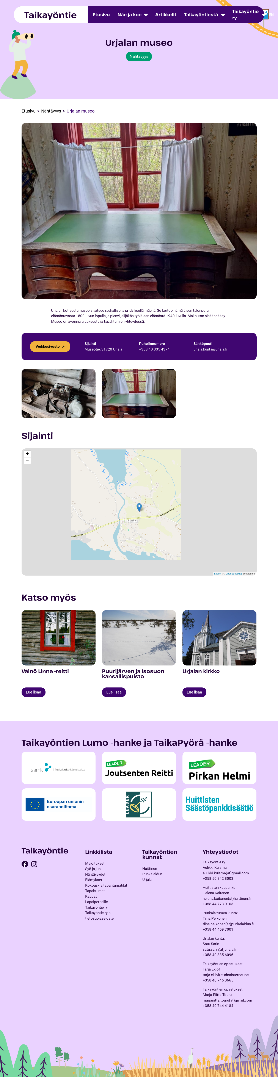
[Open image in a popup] (59, 393)
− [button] (27, 460)
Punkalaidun (152, 874)
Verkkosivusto (48, 346)
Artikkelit (165, 14)
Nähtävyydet (95, 874)
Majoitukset (95, 863)
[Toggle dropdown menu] (223, 15)
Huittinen (149, 869)
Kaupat (91, 896)
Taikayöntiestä (201, 14)
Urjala (147, 880)
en (271, 14)
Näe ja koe (130, 14)
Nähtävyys (139, 56)
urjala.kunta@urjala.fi (210, 349)
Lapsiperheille (96, 902)
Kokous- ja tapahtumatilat (106, 885)
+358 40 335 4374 (154, 349)
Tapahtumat (95, 891)
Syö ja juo (93, 869)
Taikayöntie (50, 14)
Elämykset (93, 880)
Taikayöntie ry (245, 14)
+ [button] (27, 454)
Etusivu (101, 14)
